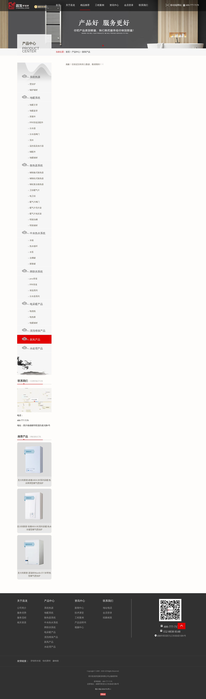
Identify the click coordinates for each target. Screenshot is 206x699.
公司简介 (21, 608)
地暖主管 (33, 105)
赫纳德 (56, 661)
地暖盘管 (33, 111)
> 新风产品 (85, 52)
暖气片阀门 (34, 202)
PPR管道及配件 (35, 122)
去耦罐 (32, 258)
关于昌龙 (70, 5)
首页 (58, 5)
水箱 (31, 240)
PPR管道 (32, 284)
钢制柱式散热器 (36, 178)
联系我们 (143, 5)
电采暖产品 (32, 303)
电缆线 (32, 311)
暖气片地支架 (35, 214)
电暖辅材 (33, 323)
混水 (31, 140)
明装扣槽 (33, 219)
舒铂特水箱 (36, 661)
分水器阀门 (34, 134)
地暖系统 (31, 97)
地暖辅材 (33, 158)
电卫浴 (32, 196)
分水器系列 (34, 296)
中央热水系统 (33, 233)
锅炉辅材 (33, 90)
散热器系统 (32, 165)
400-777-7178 (192, 5)
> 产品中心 (75, 52)
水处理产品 (32, 348)
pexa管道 (32, 279)
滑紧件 (32, 117)
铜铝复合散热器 (36, 184)
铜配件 (32, 152)
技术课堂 (79, 613)
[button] (103, 45)
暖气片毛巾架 (35, 208)
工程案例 (99, 5)
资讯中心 (114, 5)
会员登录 (128, 5)
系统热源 (31, 76)
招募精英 (107, 617)
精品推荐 (85, 5)
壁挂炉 (32, 84)
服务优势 (21, 613)
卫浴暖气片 (34, 190)
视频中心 (79, 627)
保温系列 (33, 290)
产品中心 (49, 600)
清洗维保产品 (33, 330)
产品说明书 (80, 622)
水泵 (31, 252)
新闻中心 (79, 608)
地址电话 (107, 608)
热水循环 (33, 246)
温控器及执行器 (36, 146)
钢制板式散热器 (36, 173)
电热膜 (32, 317)
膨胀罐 (32, 264)
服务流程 (21, 617)
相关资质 (21, 622)
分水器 (32, 128)
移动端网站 (176, 5)
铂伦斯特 (47, 661)
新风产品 (31, 339)
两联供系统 (32, 271)
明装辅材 (33, 225)
